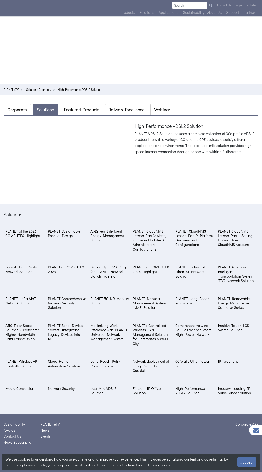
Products (128, 12)
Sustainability (193, 12)
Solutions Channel (38, 89)
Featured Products (81, 109)
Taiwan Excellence (126, 109)
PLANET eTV (11, 89)
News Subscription (18, 442)
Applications (169, 12)
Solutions (147, 12)
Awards (9, 430)
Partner (250, 12)
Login (238, 5)
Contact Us (224, 5)
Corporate (17, 109)
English (250, 5)
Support (233, 12)
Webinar (162, 109)
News (44, 430)
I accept (246, 462)
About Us (215, 12)
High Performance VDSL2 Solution (79, 89)
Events (45, 436)
